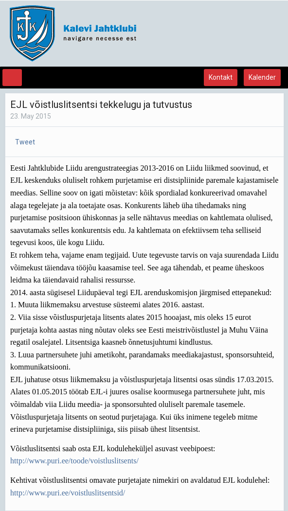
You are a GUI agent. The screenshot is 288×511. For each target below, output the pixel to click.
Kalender (262, 77)
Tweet (25, 142)
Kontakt (221, 77)
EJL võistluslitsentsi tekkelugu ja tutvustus (101, 104)
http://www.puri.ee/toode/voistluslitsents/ (74, 461)
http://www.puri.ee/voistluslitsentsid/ (67, 493)
